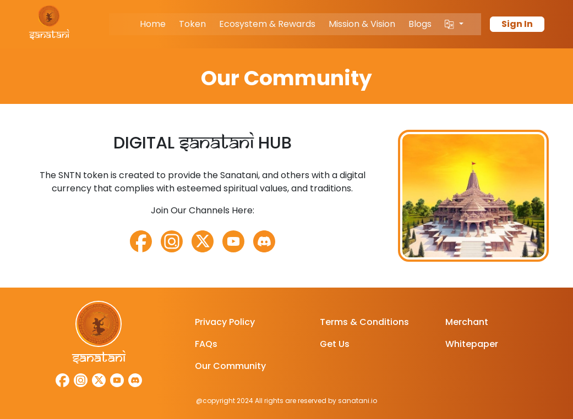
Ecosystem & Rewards (267, 24)
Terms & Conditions (364, 322)
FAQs (206, 344)
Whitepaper (471, 344)
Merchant (466, 322)
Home (153, 24)
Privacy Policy (225, 322)
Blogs (420, 24)
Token (192, 24)
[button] (453, 24)
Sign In (517, 24)
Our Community (230, 366)
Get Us (335, 344)
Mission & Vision (362, 24)
